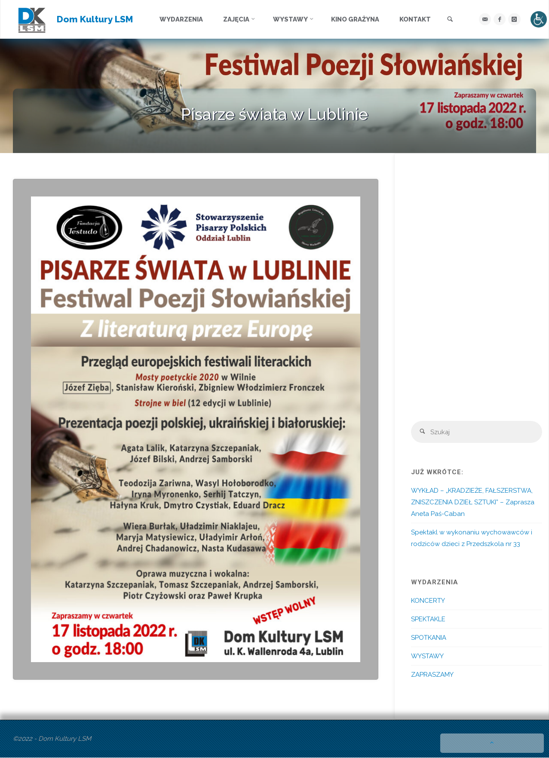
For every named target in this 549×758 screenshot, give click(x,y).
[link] (451, 20)
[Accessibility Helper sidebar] (538, 19)
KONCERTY (428, 601)
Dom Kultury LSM (95, 19)
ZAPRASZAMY (432, 675)
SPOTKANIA (428, 638)
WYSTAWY (427, 656)
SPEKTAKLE (428, 619)
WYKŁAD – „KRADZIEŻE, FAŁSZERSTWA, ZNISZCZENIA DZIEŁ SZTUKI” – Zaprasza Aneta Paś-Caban (472, 502)
